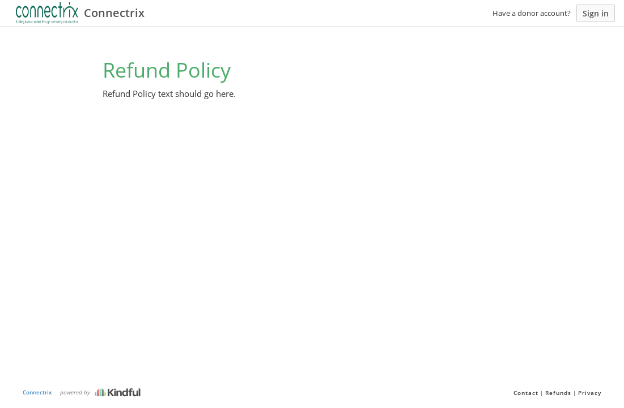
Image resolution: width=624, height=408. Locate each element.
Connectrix (37, 392)
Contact (525, 393)
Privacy (589, 393)
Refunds (558, 393)
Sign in (596, 13)
